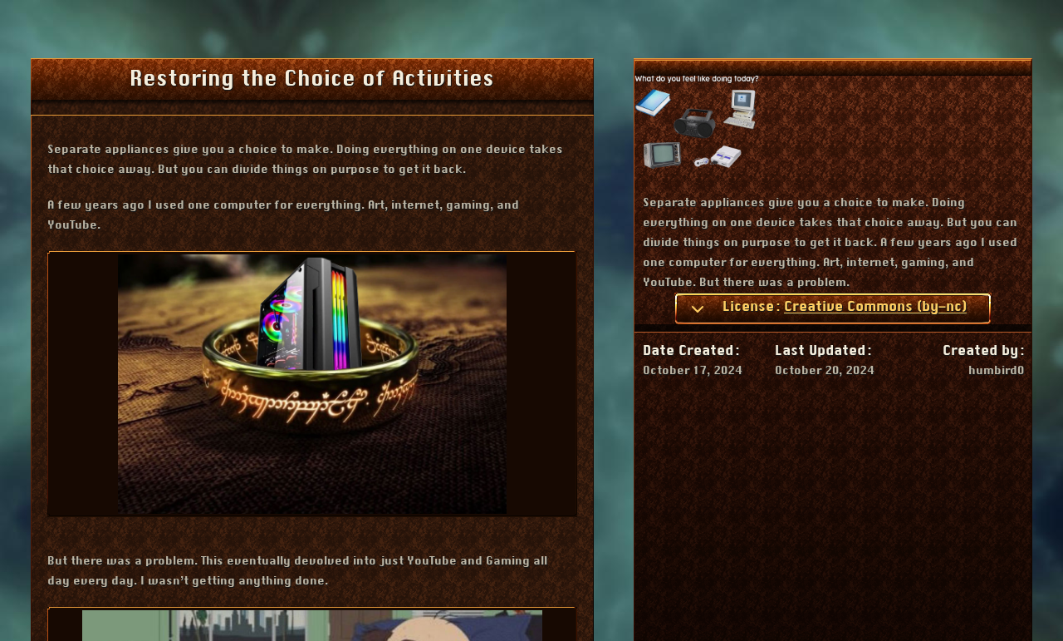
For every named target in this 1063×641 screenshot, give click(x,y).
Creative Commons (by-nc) (875, 307)
